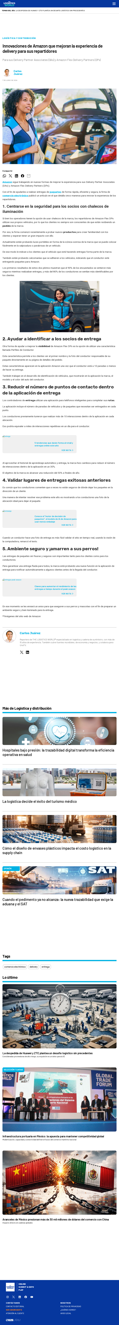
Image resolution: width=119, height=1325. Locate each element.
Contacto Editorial (15, 1306)
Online (22, 1284)
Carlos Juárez (18, 72)
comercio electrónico (15, 195)
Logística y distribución (19, 38)
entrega (46, 966)
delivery (34, 966)
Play (21, 1290)
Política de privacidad (70, 1306)
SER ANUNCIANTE (14, 1310)
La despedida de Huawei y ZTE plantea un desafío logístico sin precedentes (50, 10)
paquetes (55, 192)
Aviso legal (65, 1313)
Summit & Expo (26, 1287)
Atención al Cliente (15, 1313)
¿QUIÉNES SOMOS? (68, 1310)
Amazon (7, 182)
